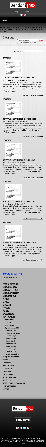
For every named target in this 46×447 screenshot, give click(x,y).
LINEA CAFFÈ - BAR (10, 290)
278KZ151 (7, 222)
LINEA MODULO (9, 296)
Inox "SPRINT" (9, 320)
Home (8, 28)
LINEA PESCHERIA (10, 287)
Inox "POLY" (9, 322)
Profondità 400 (11, 341)
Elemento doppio (11, 349)
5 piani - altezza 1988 (12, 357)
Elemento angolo (20, 29)
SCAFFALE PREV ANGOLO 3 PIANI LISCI (19, 78)
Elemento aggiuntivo (13, 333)
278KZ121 (7, 140)
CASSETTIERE (8, 314)
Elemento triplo (11, 351)
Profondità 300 (33, 29)
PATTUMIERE (8, 374)
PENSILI (6, 311)
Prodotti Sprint (11, 277)
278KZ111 (7, 181)
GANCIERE (7, 371)
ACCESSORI (7, 380)
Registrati (18, 11)
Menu (4, 20)
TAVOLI (6, 299)
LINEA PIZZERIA (9, 386)
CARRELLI (7, 362)
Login (27, 11)
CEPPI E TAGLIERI (10, 368)
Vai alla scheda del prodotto (33, 95)
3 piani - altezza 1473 (12, 328)
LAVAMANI (7, 305)
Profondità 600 (11, 346)
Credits (23, 444)
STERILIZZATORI (9, 377)
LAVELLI (6, 302)
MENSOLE (7, 359)
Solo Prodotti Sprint (27, 42)
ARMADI (6, 308)
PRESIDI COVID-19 (10, 284)
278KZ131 (7, 58)
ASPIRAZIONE (8, 365)
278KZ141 (7, 99)
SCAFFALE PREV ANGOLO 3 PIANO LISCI (19, 119)
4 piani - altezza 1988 (12, 354)
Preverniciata (36, 28)
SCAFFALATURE (24, 28)
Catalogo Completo (12, 274)
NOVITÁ (6, 389)
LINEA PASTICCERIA (11, 293)
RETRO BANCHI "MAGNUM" (14, 383)
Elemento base (11, 330)
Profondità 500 (11, 344)
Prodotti (15, 28)
